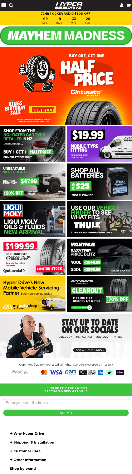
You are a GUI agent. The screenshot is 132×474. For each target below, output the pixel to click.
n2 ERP (108, 364)
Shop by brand (23, 469)
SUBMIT (66, 413)
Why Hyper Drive (29, 434)
